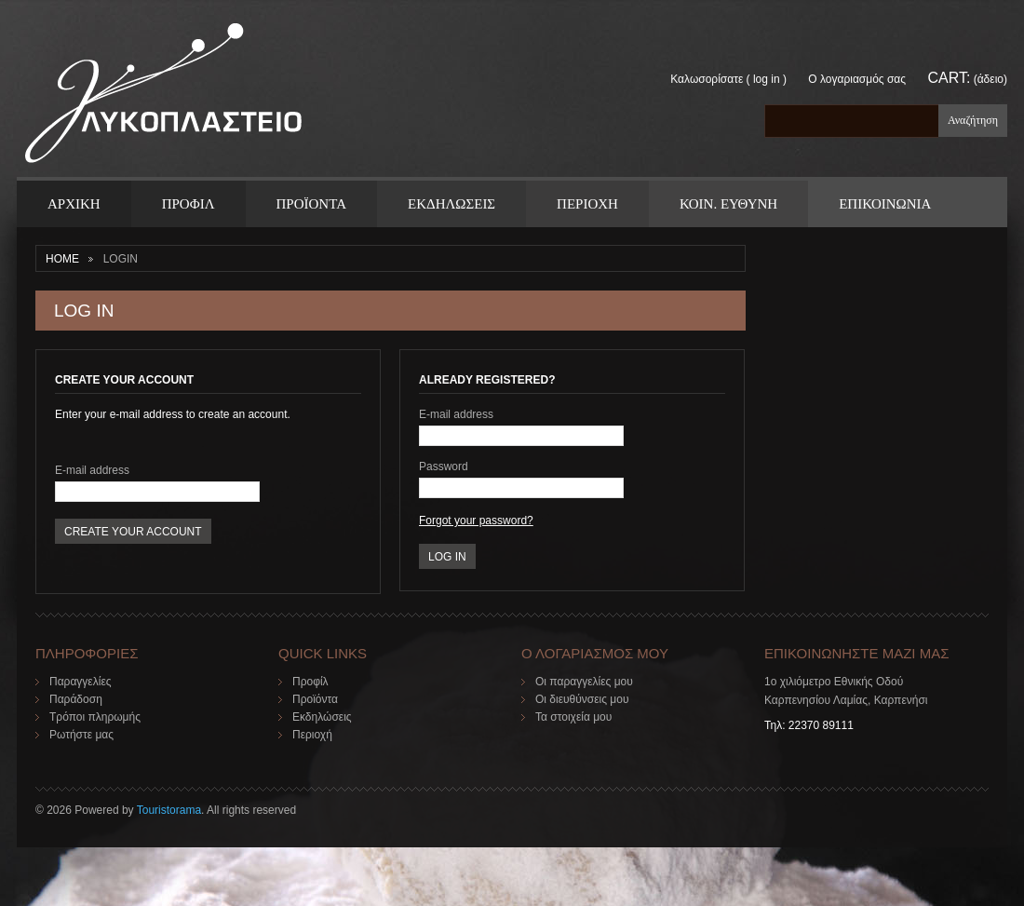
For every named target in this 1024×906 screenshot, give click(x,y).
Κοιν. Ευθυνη (728, 203)
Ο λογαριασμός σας (857, 79)
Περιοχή (312, 734)
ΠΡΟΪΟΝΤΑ (311, 203)
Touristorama (169, 810)
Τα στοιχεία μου (573, 716)
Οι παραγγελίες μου (584, 681)
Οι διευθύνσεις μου (582, 699)
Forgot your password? (476, 520)
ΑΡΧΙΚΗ (74, 203)
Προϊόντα (315, 699)
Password (443, 466)
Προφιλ (188, 203)
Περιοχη (587, 203)
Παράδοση (75, 699)
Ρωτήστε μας (81, 734)
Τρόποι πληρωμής (95, 716)
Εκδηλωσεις (451, 203)
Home (62, 258)
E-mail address (92, 470)
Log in (766, 79)
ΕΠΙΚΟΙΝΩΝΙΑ (885, 203)
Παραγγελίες (80, 681)
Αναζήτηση (973, 120)
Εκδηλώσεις (322, 716)
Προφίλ (310, 681)
